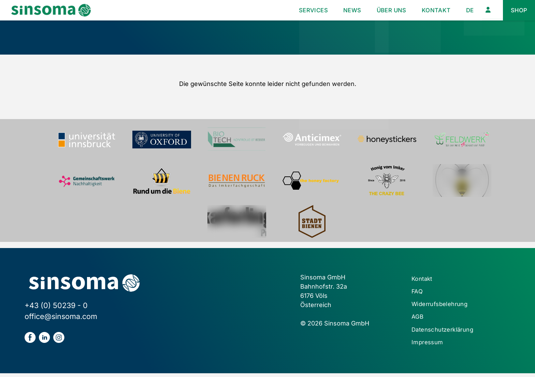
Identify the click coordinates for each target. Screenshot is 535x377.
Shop (518, 10)
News (345, 10)
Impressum (428, 345)
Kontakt (433, 10)
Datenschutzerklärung (445, 332)
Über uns (386, 10)
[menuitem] (468, 10)
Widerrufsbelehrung (442, 305)
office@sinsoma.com (61, 316)
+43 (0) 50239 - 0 (56, 305)
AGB (417, 319)
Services (304, 10)
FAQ (417, 292)
